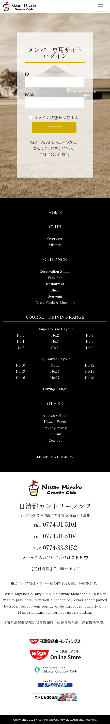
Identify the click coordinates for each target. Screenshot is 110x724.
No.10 (20, 365)
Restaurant (55, 283)
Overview (55, 238)
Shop (55, 289)
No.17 (55, 377)
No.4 (20, 341)
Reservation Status (55, 271)
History (55, 244)
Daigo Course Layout (55, 328)
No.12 (89, 365)
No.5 (55, 341)
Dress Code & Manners (55, 302)
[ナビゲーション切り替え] (100, 6)
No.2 (55, 335)
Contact (55, 440)
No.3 (89, 335)
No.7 (20, 347)
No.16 (20, 377)
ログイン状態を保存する (56, 117)
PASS (30, 94)
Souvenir (55, 296)
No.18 (89, 377)
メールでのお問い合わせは (55, 557)
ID (27, 74)
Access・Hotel (55, 415)
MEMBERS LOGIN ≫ (55, 456)
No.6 (89, 341)
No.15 (89, 371)
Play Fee (55, 277)
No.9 (89, 347)
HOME (55, 212)
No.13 (20, 371)
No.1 (20, 335)
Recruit (55, 433)
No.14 (54, 371)
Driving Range (55, 388)
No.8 (55, 347)
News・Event (55, 421)
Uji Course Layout (55, 358)
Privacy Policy (55, 427)
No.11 (55, 365)
